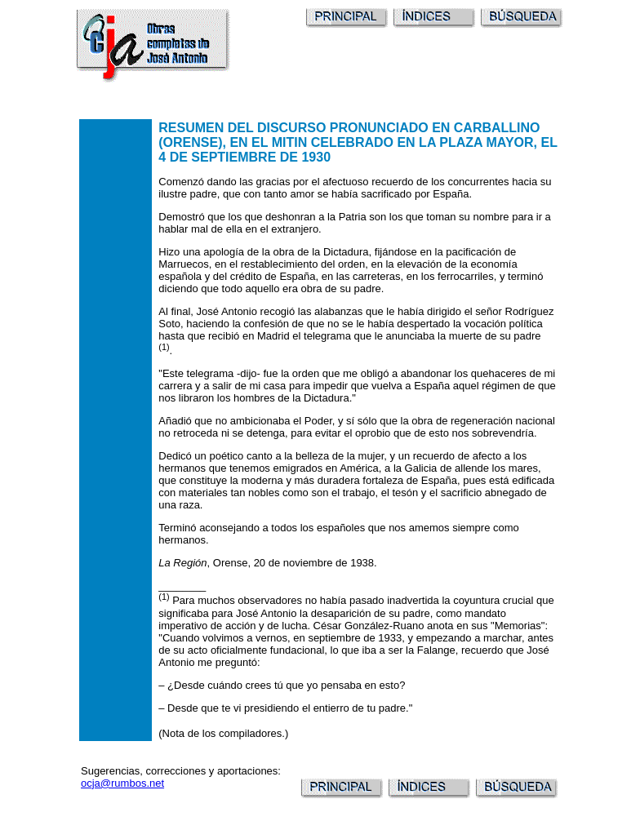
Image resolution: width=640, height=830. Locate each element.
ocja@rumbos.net (122, 783)
